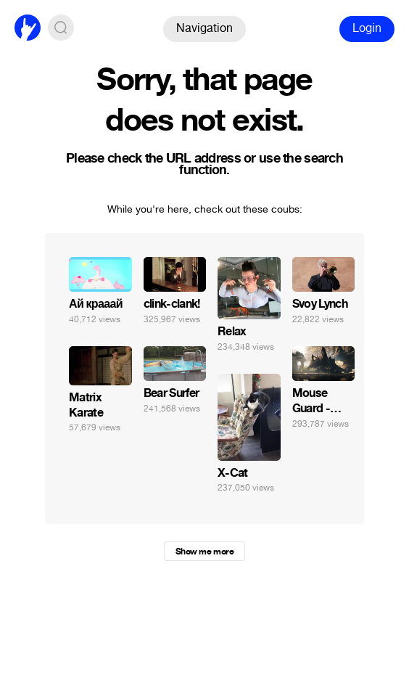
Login (366, 28)
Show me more (204, 551)
